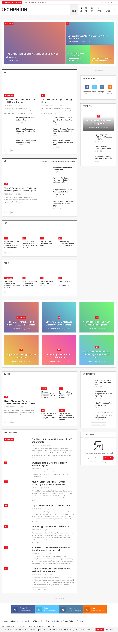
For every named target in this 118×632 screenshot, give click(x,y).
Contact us (25, 621)
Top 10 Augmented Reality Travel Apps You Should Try (103, 137)
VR (86, 10)
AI (67, 23)
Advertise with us (30, 2)
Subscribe (108, 458)
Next (13, 150)
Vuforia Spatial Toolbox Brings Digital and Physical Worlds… (63, 143)
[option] (39, 239)
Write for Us (42, 2)
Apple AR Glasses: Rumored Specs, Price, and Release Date (63, 131)
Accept (99, 629)
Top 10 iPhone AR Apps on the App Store (51, 505)
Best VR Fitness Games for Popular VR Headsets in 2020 (63, 204)
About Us (14, 621)
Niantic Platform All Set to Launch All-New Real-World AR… (63, 120)
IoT (92, 10)
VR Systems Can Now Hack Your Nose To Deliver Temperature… (63, 192)
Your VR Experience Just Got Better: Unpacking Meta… (103, 383)
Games (107, 9)
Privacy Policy (67, 621)
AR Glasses (9, 23)
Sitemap (79, 621)
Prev (7, 150)
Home (74, 9)
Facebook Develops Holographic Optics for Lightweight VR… (61, 180)
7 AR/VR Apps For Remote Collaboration (50, 526)
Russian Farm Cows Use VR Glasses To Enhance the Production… (103, 415)
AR (81, 10)
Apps (99, 9)
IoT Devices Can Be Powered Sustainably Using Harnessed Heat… (96, 354)
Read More (110, 629)
